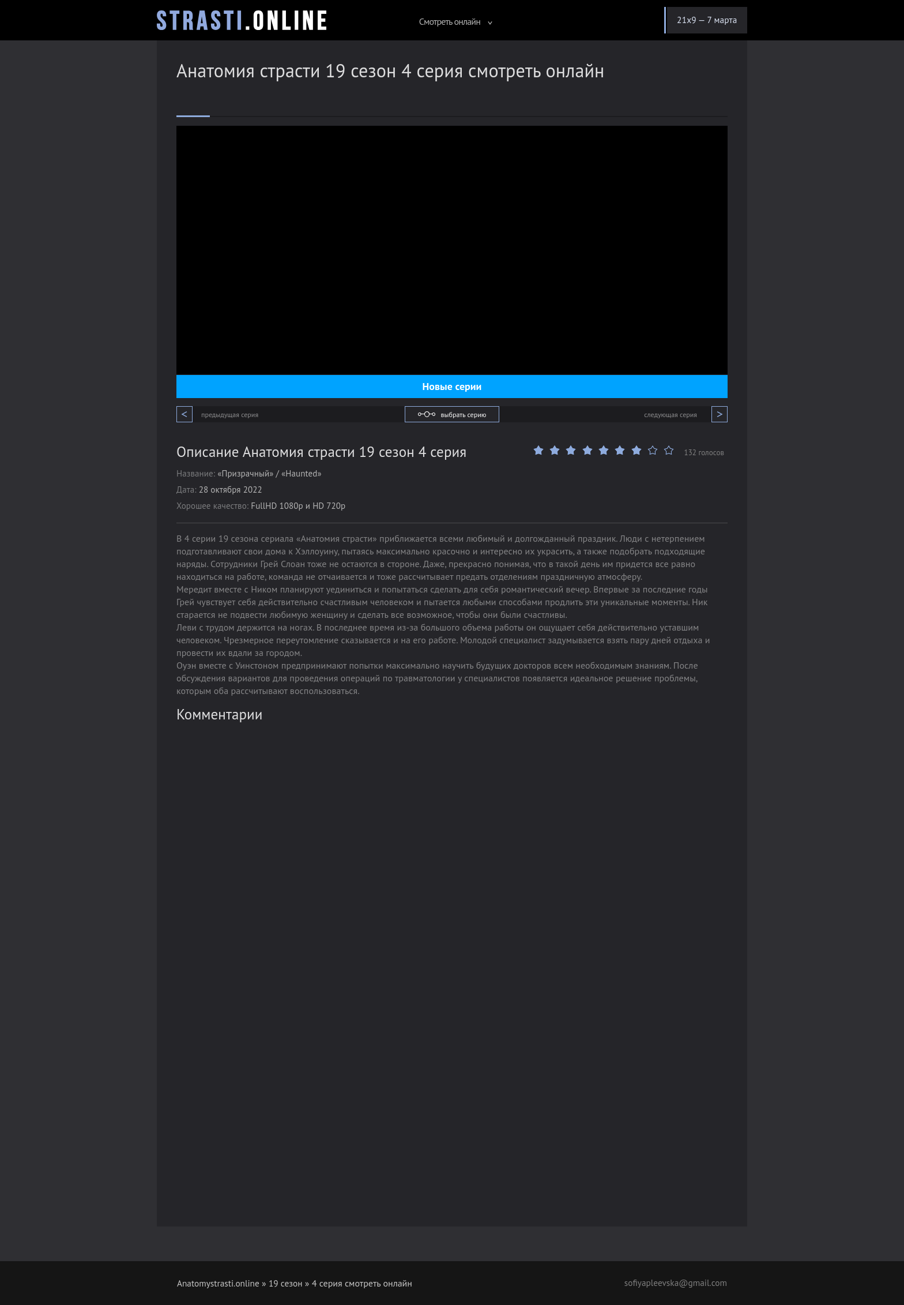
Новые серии (452, 386)
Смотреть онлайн (450, 21)
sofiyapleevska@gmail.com (673, 1283)
